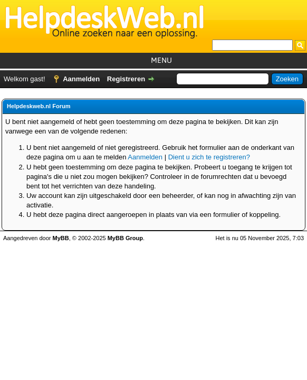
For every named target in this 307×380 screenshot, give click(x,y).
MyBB (61, 238)
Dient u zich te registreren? (209, 157)
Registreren (126, 79)
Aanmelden (81, 79)
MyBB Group (125, 238)
